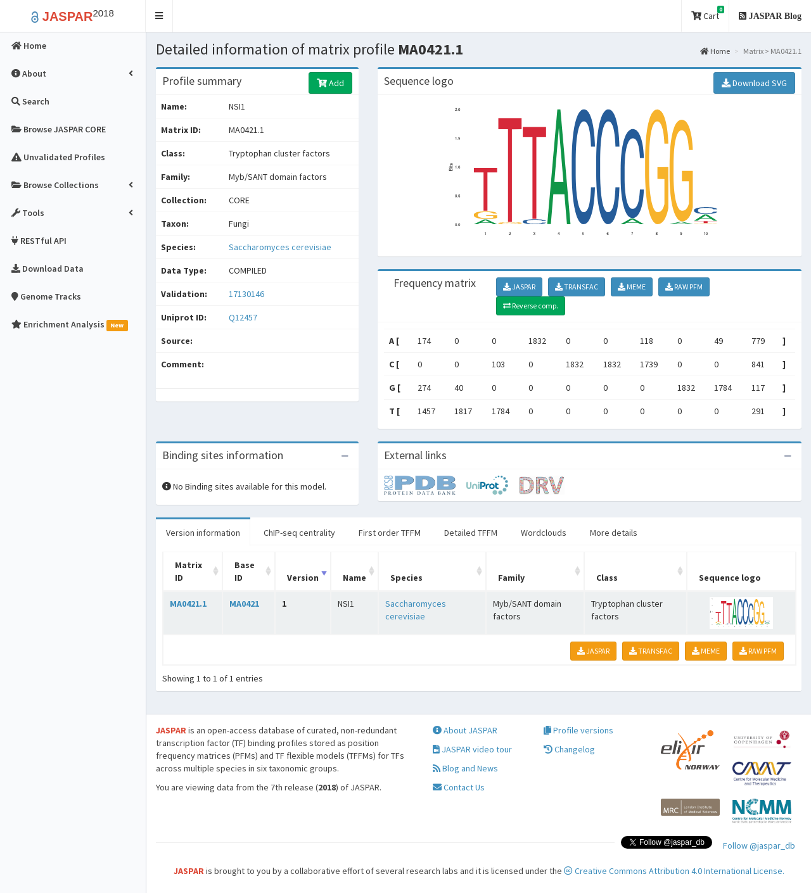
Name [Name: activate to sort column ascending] (354, 577)
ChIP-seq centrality (299, 532)
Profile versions (578, 730)
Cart (707, 14)
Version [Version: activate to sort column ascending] (303, 577)
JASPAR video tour (472, 749)
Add (330, 83)
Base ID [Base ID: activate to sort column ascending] (244, 571)
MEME (632, 286)
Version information (203, 532)
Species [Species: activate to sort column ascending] (406, 577)
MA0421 (244, 603)
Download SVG (754, 83)
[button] (159, 16)
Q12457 (244, 317)
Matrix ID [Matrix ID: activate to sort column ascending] (188, 571)
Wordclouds (543, 532)
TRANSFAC (576, 286)
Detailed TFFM (470, 532)
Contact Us (459, 787)
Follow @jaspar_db (759, 845)
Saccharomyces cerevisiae (280, 247)
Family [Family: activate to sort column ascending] (511, 577)
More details (613, 532)
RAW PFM (684, 286)
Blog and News (465, 768)
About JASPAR (465, 730)
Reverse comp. (530, 305)
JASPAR (519, 286)
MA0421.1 (188, 603)
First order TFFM (390, 532)
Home (715, 51)
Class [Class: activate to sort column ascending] (607, 577)
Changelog (569, 749)
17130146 (246, 294)
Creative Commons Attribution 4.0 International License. (674, 871)
